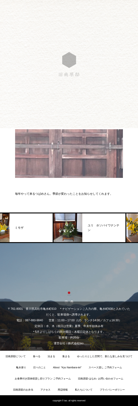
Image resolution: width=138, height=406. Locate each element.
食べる (36, 356)
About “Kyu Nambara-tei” (67, 367)
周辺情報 (63, 389)
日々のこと (39, 367)
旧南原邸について (16, 356)
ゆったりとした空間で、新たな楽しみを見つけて (104, 356)
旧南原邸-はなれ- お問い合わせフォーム (100, 378)
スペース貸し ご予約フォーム (105, 367)
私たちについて (84, 389)
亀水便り (21, 367)
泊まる (51, 356)
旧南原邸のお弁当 (23, 389)
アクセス (45, 389)
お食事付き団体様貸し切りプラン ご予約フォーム (43, 378)
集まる (66, 356)
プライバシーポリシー (112, 389)
